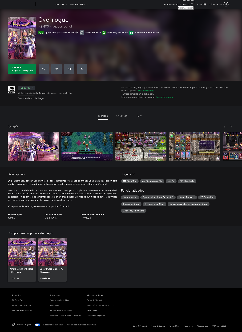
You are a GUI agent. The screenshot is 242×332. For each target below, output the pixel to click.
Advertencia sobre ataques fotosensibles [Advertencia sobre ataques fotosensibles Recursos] (66, 315)
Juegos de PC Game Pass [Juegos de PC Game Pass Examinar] (22, 305)
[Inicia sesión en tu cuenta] (219, 4)
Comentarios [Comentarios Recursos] (55, 305)
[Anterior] (225, 127)
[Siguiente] (231, 127)
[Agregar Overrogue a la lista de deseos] (44, 69)
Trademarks (188, 326)
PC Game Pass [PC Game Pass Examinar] (17, 300)
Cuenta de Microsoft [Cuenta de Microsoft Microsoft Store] (94, 300)
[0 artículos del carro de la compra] (201, 4)
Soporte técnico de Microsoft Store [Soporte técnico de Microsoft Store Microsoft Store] (100, 305)
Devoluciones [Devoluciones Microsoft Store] (92, 310)
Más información (146, 90)
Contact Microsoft (140, 326)
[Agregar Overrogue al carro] (56, 69)
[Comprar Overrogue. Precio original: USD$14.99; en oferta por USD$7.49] (22, 69)
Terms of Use (174, 326)
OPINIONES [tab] (121, 115)
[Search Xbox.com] (188, 4)
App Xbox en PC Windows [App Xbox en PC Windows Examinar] (22, 310)
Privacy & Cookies (158, 326)
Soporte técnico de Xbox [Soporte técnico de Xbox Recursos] (59, 300)
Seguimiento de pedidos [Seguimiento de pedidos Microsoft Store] (96, 315)
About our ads (202, 326)
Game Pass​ (59, 4)
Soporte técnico (77, 4)
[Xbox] (44, 4)
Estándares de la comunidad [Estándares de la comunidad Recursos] (61, 310)
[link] (22, 260)
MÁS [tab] (139, 115)
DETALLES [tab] (103, 115)
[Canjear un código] (82, 69)
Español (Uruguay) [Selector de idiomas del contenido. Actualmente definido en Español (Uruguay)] (24, 324)
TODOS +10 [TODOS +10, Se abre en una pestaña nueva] (26, 88)
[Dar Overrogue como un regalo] (69, 69)
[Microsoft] (23, 4)
